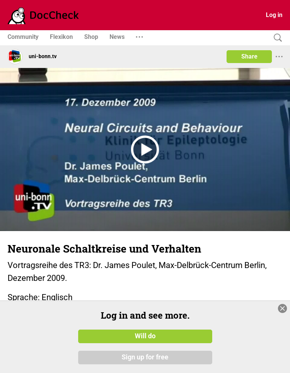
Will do (145, 336)
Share (249, 56)
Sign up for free (145, 357)
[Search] (276, 38)
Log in (274, 14)
